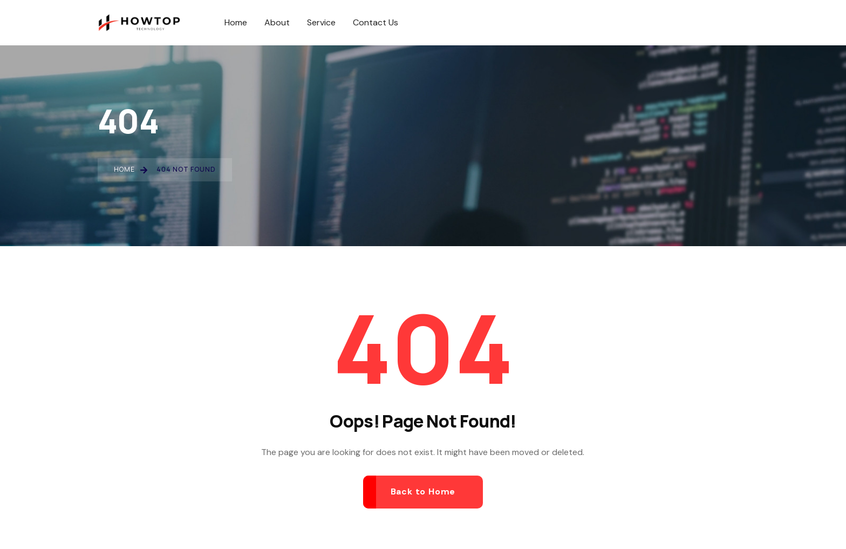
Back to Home (423, 491)
